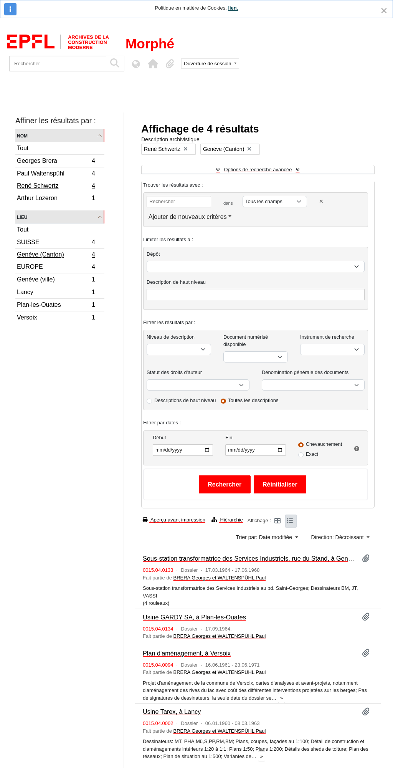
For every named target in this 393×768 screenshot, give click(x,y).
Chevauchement (324, 444)
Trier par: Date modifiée (265, 537)
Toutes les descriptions (253, 400)
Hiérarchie (227, 520)
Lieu (22, 216)
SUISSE (56, 243)
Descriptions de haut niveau (185, 400)
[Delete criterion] (321, 201)
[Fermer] (384, 10)
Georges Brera (56, 161)
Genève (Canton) (56, 255)
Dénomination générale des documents (305, 372)
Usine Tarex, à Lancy (172, 711)
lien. (233, 8)
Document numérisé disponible (245, 341)
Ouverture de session (208, 63)
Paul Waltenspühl (56, 174)
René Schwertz (56, 186)
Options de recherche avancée (258, 169)
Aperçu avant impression (174, 520)
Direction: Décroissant (338, 537)
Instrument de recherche (327, 337)
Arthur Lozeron (56, 199)
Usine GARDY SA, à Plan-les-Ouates (194, 617)
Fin (228, 437)
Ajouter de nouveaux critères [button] (188, 217)
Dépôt (153, 254)
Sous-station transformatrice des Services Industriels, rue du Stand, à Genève (249, 558)
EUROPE (56, 267)
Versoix (56, 318)
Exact (312, 454)
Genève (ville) (56, 280)
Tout (22, 148)
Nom (22, 135)
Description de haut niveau (176, 282)
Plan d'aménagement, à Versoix (187, 653)
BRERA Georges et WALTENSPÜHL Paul (219, 578)
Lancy (56, 293)
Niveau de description (171, 337)
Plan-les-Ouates (56, 305)
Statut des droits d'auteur (174, 372)
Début (159, 437)
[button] (152, 63)
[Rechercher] (57, 63)
